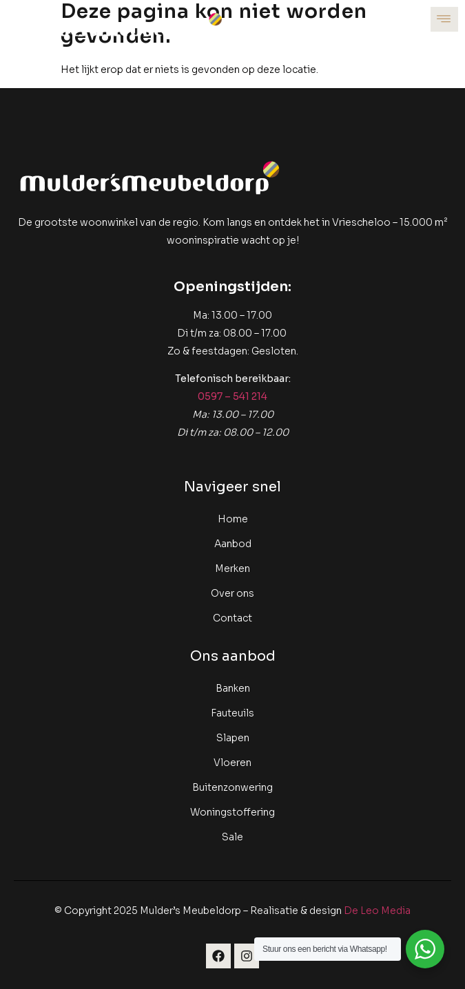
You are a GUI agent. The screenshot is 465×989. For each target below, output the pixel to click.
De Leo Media (377, 910)
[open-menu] (444, 19)
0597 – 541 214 (232, 396)
